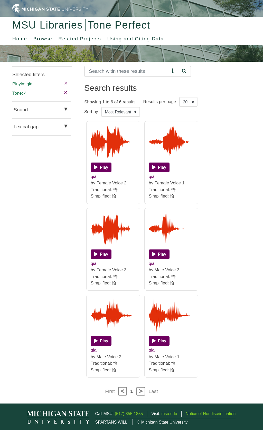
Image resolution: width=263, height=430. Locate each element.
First (110, 391)
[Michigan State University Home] (50, 8)
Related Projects (79, 38)
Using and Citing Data (135, 38)
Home (19, 38)
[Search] (127, 71)
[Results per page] (188, 102)
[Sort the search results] (120, 112)
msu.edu (169, 413)
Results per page (159, 101)
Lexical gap (26, 126)
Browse (42, 38)
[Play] (101, 167)
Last (153, 391)
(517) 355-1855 (129, 413)
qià (94, 176)
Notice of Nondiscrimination (211, 413)
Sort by (91, 111)
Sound (21, 109)
